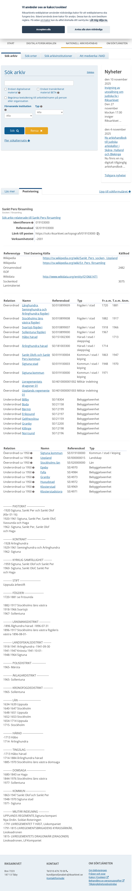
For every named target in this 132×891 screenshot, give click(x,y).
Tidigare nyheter (115, 175)
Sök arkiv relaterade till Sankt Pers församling (31, 218)
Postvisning (30, 191)
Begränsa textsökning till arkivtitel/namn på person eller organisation (37, 99)
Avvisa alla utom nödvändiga (88, 29)
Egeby (44, 467)
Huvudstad (47, 482)
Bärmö (26, 409)
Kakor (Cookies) (99, 877)
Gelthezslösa (30, 419)
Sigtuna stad (30, 364)
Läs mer (10, 191)
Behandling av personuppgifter (106, 880)
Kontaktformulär (55, 878)
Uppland (46, 458)
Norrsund (28, 433)
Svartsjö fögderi (32, 327)
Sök (14, 131)
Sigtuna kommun (33, 373)
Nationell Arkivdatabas (81, 43)
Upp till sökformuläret (115, 191)
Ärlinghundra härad (35, 346)
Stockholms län (50, 462)
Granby (27, 423)
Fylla (43, 472)
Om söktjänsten (117, 43)
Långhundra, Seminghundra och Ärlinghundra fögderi (35, 309)
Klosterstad (47, 487)
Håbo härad (29, 337)
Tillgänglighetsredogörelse (103, 884)
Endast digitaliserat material (19, 90)
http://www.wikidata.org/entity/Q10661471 (70, 276)
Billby (25, 399)
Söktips (90, 72)
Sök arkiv (11, 56)
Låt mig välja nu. (99, 20)
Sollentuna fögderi (34, 332)
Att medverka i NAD (92, 56)
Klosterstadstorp (51, 491)
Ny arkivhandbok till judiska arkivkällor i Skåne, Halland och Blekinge (115, 146)
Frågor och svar (97, 873)
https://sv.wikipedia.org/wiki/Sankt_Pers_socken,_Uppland (80, 258)
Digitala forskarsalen (41, 43)
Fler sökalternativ (17, 140)
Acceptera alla (43, 29)
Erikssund (28, 414)
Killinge (26, 428)
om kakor (45, 20)
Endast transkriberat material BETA (52, 90)
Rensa (36, 131)
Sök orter (31, 56)
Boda (25, 404)
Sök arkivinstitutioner (58, 56)
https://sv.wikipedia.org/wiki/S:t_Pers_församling (74, 263)
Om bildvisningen (98, 870)
